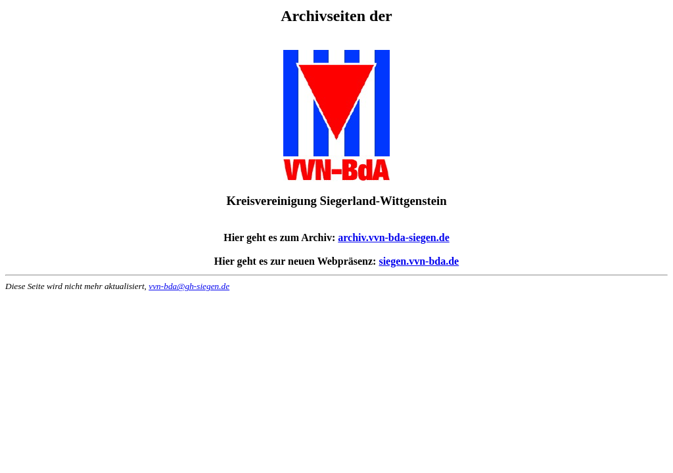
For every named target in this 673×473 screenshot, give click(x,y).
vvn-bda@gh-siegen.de (189, 286)
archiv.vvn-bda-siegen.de (394, 237)
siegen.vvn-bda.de (419, 261)
